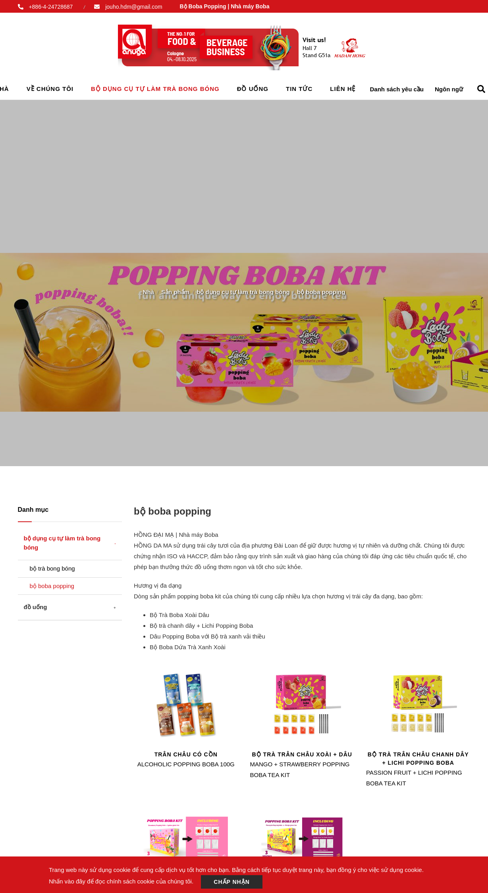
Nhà (148, 290)
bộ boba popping (52, 585)
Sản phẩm (175, 290)
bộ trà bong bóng (52, 568)
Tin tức (299, 88)
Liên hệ (342, 88)
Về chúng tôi (50, 88)
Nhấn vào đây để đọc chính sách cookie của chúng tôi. (121, 881)
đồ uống (252, 88)
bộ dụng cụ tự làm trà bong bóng (155, 88)
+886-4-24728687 (51, 7)
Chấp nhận (232, 882)
